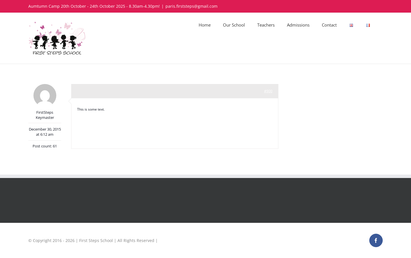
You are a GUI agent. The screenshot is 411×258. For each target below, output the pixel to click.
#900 (268, 91)
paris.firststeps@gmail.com (191, 6)
